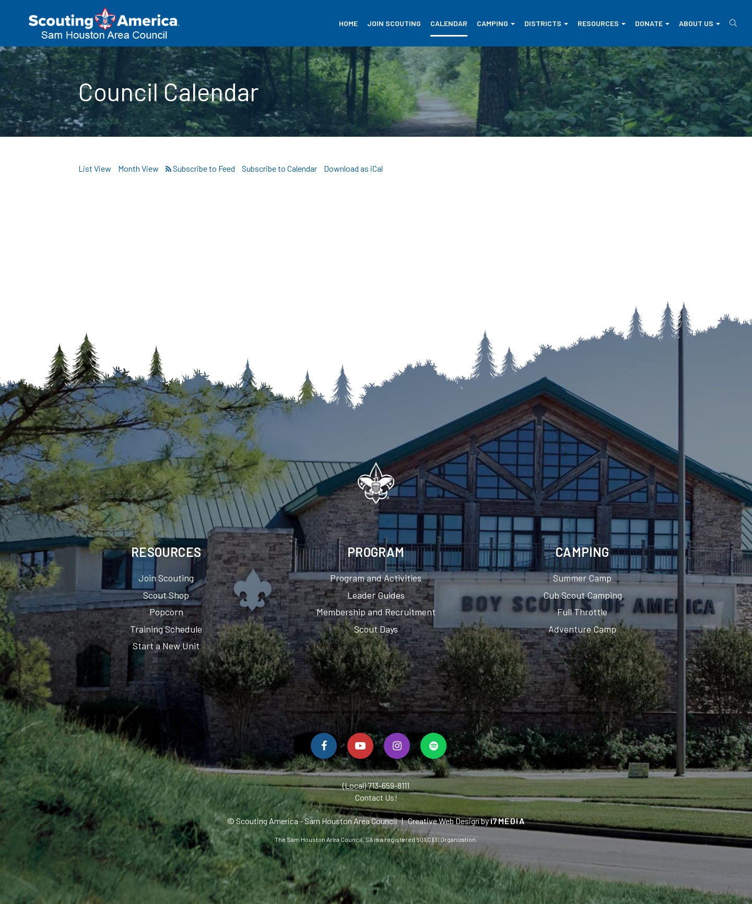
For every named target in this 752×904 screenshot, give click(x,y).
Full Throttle (582, 611)
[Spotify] (433, 746)
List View (94, 168)
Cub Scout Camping (582, 595)
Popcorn (166, 611)
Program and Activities (375, 578)
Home (348, 23)
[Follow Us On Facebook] (324, 746)
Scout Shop (166, 595)
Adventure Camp (582, 629)
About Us (699, 23)
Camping (496, 23)
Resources (602, 23)
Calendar (448, 23)
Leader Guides (376, 595)
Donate (652, 23)
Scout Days (376, 629)
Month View (138, 168)
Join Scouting (394, 23)
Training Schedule (166, 629)
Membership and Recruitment (376, 611)
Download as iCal (353, 168)
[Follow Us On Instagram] (397, 746)
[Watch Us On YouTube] (360, 746)
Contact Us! (376, 797)
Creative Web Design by (466, 821)
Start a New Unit (166, 645)
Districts (546, 23)
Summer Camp (582, 578)
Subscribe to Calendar (279, 168)
